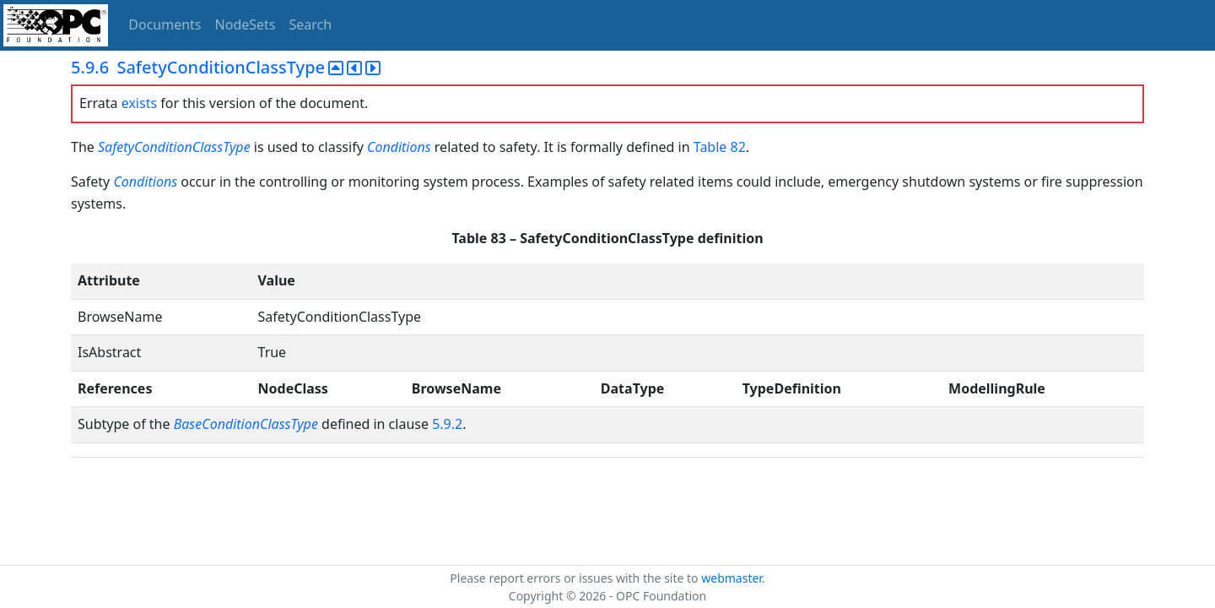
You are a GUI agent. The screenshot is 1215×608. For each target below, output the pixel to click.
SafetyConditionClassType (174, 147)
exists (139, 103)
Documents (164, 24)
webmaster (731, 578)
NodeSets (245, 24)
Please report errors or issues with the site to (575, 578)
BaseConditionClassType (246, 424)
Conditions (399, 147)
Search (310, 24)
